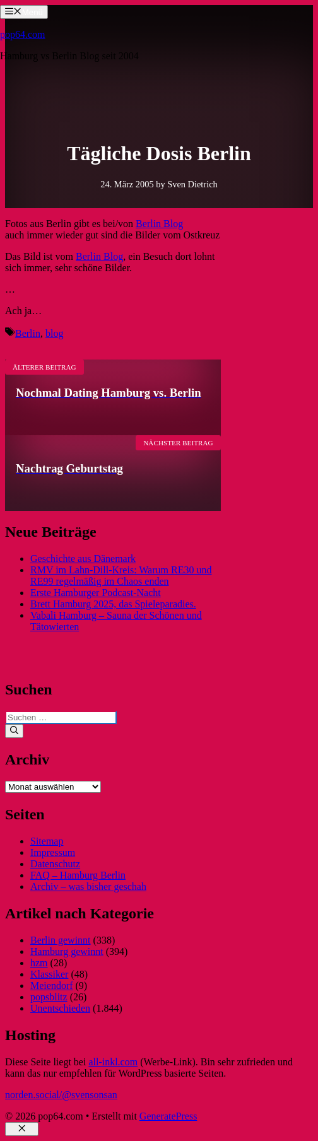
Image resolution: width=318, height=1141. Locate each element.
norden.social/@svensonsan (61, 1094)
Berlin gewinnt (60, 940)
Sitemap (46, 841)
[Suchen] (14, 731)
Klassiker (49, 974)
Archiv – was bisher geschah (88, 886)
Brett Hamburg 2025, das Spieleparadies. (113, 604)
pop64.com (22, 34)
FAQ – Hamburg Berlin (78, 875)
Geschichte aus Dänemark (83, 558)
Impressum (52, 852)
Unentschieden (60, 1008)
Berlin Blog (159, 223)
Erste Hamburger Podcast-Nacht (95, 592)
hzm (39, 962)
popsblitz (49, 997)
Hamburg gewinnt (66, 951)
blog (54, 333)
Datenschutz (55, 863)
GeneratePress (168, 1116)
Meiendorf (51, 985)
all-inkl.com (113, 1061)
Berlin (27, 333)
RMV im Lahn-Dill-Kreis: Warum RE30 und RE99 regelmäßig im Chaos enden (120, 576)
